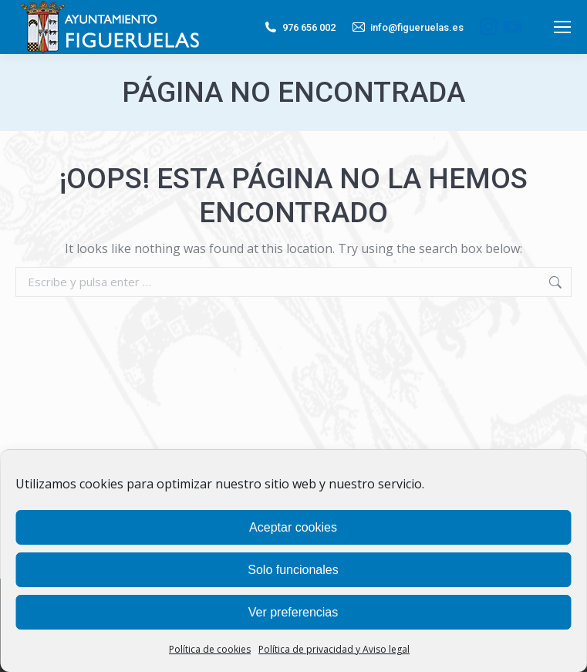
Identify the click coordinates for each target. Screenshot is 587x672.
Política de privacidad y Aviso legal (334, 649)
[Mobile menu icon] (562, 27)
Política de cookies (210, 649)
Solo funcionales (293, 569)
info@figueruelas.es (407, 27)
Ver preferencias (293, 612)
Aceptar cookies (293, 527)
